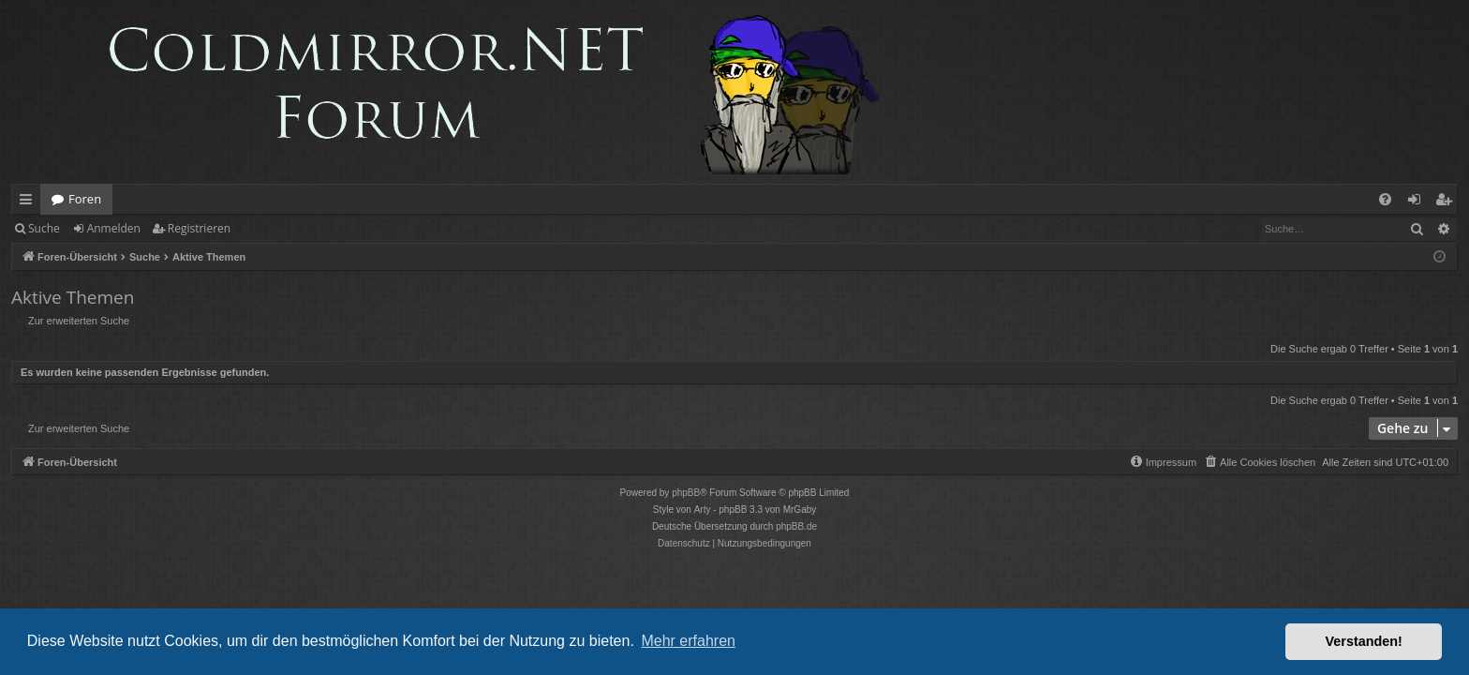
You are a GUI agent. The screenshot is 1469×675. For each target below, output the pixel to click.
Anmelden (114, 228)
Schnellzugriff (29, 202)
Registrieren (199, 228)
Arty (702, 509)
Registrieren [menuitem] (1447, 202)
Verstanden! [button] (1364, 641)
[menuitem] (1385, 199)
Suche (44, 228)
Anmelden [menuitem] (1419, 202)
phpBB (686, 493)
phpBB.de (796, 526)
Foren (84, 198)
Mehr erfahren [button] (688, 641)
